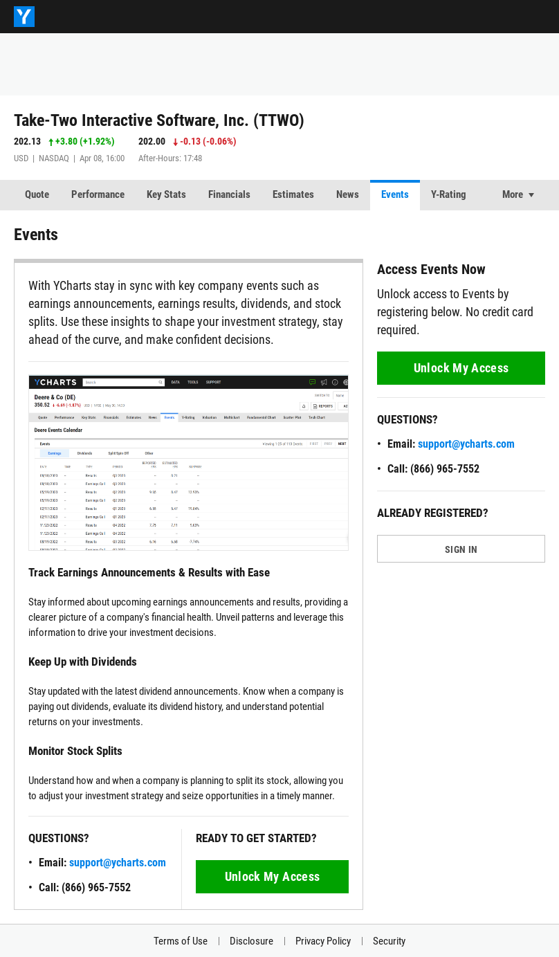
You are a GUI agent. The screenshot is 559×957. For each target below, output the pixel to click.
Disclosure (251, 941)
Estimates (293, 194)
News (347, 194)
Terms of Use (181, 941)
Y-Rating (448, 194)
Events (395, 194)
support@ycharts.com (117, 862)
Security (389, 941)
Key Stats (166, 194)
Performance (98, 194)
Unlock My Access (272, 876)
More (512, 194)
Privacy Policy (323, 941)
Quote (37, 194)
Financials (229, 194)
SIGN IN (461, 549)
